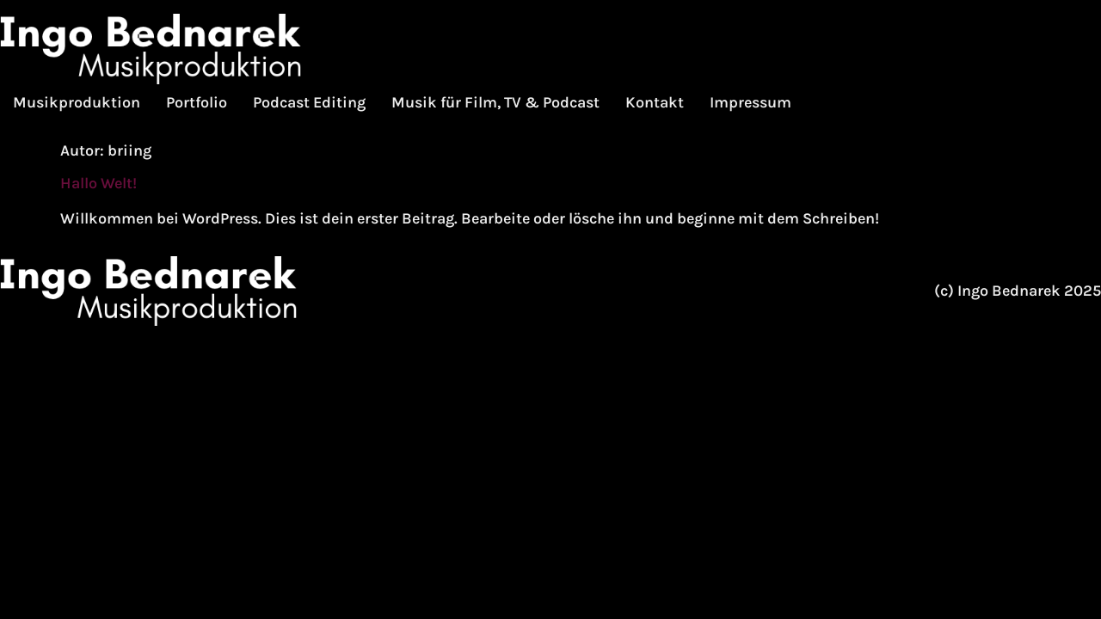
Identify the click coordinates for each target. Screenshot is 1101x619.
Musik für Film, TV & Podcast (495, 102)
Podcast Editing (309, 102)
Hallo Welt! (98, 183)
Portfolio (196, 102)
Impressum (750, 102)
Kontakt (654, 102)
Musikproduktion (76, 102)
